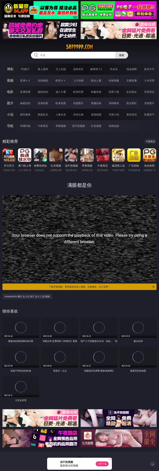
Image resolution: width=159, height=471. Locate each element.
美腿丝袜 (96, 103)
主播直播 (131, 80)
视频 (10, 80)
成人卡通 (61, 92)
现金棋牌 (131, 69)
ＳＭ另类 (149, 80)
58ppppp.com (79, 47)
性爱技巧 (149, 114)
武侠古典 (78, 114)
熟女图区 (131, 103)
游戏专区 (78, 69)
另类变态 (149, 92)
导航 (10, 126)
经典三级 (114, 92)
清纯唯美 (114, 103)
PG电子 (25, 69)
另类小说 (114, 114)
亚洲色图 (43, 103)
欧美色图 (61, 103)
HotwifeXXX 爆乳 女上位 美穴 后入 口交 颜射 (27, 296)
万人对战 (61, 69)
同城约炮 (25, 126)
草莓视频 (61, 126)
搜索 (121, 55)
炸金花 (114, 69)
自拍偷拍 (43, 80)
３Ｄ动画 (78, 80)
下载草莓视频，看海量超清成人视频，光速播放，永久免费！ (102, 287)
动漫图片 (78, 103)
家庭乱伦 (43, 114)
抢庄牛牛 (149, 69)
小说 (10, 114)
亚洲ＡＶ (25, 80)
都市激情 (25, 114)
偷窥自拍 (25, 103)
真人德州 (43, 69)
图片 (10, 103)
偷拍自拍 (43, 92)
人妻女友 (61, 114)
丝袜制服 (114, 80)
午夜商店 (43, 126)
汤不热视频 (78, 126)
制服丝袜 (96, 92)
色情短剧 (114, 126)
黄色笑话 (131, 114)
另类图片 (149, 103)
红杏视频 (96, 126)
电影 (10, 92)
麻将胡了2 (96, 69)
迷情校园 (96, 114)
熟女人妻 (96, 80)
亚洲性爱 (25, 92)
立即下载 (102, 463)
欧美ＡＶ (61, 80)
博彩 (10, 69)
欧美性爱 (78, 92)
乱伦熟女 (131, 92)
